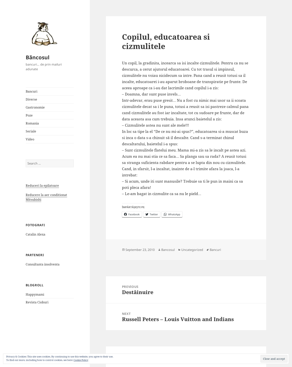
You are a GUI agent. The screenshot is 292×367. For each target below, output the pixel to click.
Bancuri (31, 91)
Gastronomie (35, 107)
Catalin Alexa (35, 234)
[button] (43, 33)
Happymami (35, 294)
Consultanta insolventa (43, 264)
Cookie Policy (81, 360)
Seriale (31, 131)
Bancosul (168, 250)
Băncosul (37, 57)
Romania (32, 123)
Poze (29, 115)
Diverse (31, 99)
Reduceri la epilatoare (42, 185)
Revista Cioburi (37, 302)
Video (30, 139)
